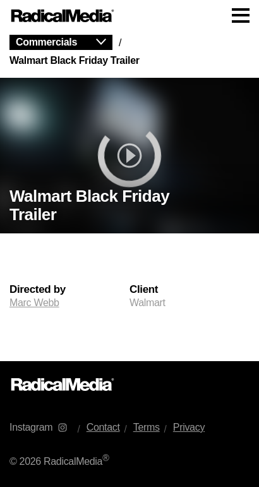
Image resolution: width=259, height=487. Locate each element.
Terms (146, 427)
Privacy (189, 427)
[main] (129, 196)
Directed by (37, 289)
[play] (129, 155)
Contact (103, 427)
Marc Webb (34, 302)
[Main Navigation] (129, 16)
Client (144, 289)
